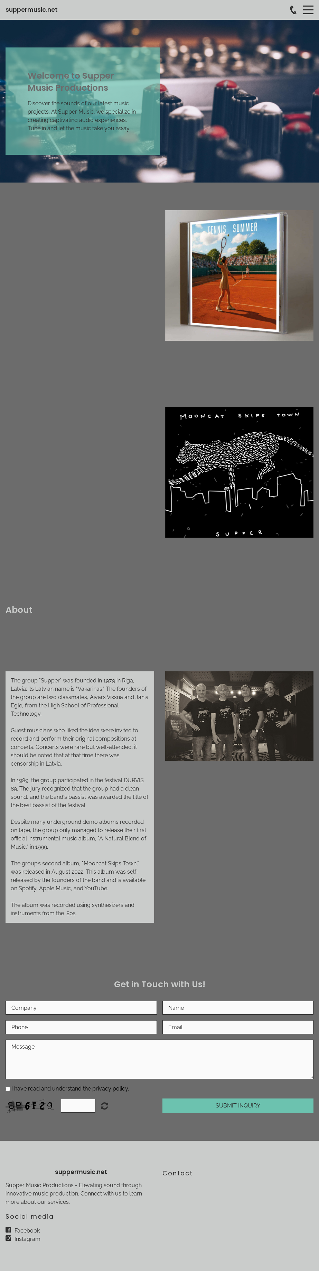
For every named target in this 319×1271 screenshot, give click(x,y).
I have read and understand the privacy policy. (70, 1088)
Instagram (27, 1239)
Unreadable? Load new (104, 1106)
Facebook (27, 1230)
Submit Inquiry (238, 1105)
